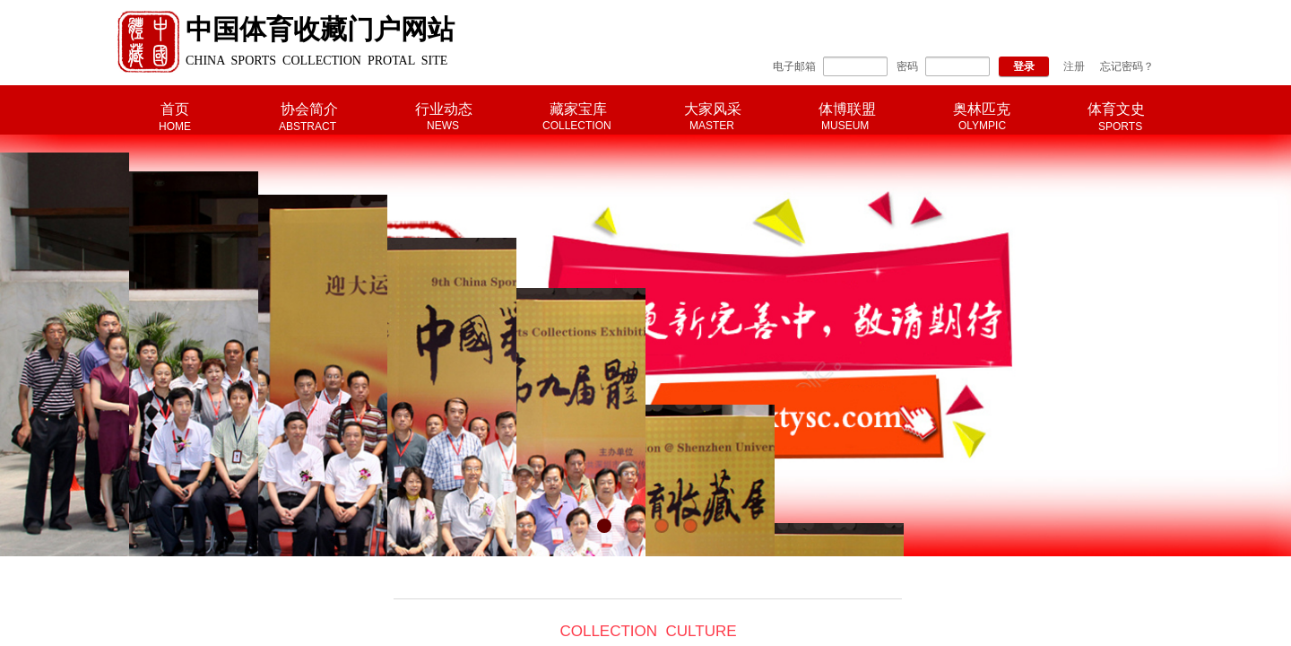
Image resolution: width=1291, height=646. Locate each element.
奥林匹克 (981, 109)
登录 (1024, 66)
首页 (174, 109)
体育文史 (1116, 109)
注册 (1074, 66)
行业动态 (443, 109)
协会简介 (309, 109)
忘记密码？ (1127, 66)
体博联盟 (847, 109)
